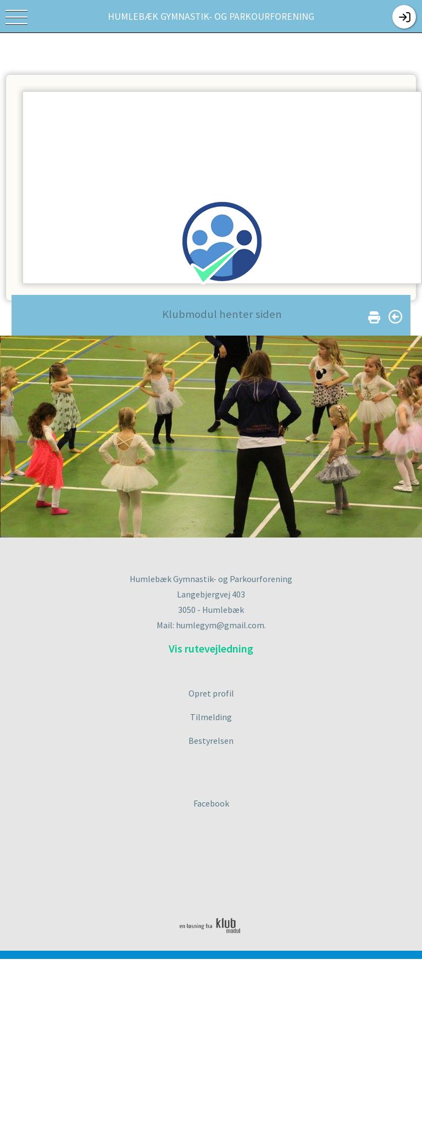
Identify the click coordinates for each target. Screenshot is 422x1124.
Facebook (211, 803)
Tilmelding (211, 716)
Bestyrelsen (211, 740)
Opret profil (211, 693)
